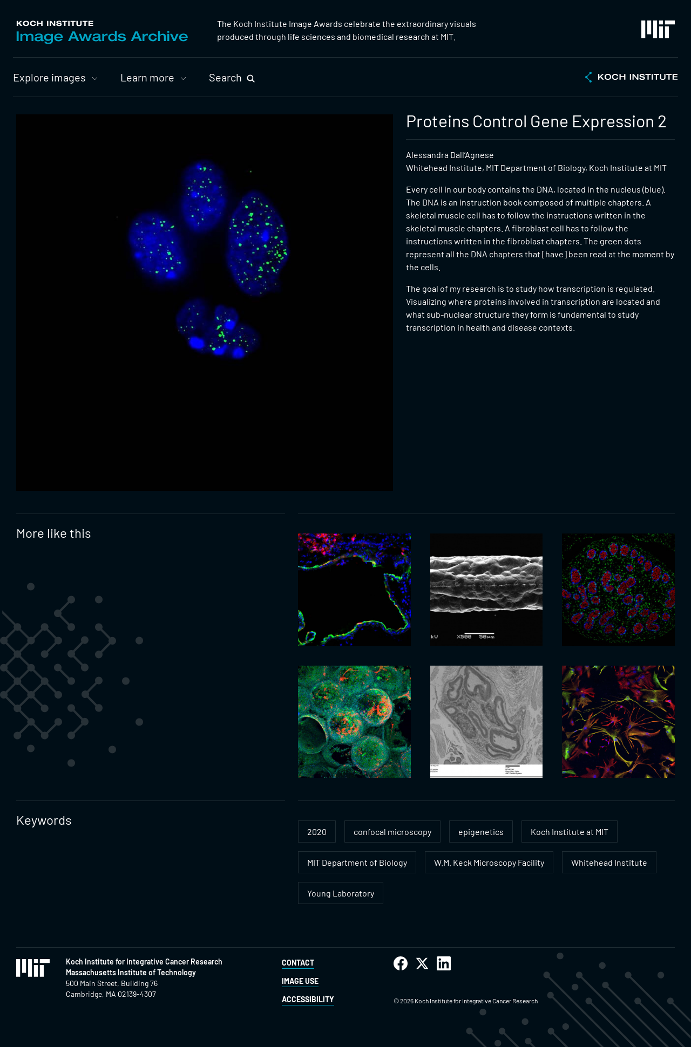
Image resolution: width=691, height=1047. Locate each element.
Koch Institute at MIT (569, 831)
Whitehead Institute (609, 862)
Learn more (147, 77)
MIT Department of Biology (357, 862)
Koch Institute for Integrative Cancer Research (144, 961)
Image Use (300, 981)
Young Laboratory (340, 893)
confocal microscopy (392, 831)
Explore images (49, 77)
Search (225, 77)
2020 (317, 831)
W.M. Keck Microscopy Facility (489, 862)
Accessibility (308, 999)
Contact (298, 962)
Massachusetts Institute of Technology (131, 972)
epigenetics (481, 831)
